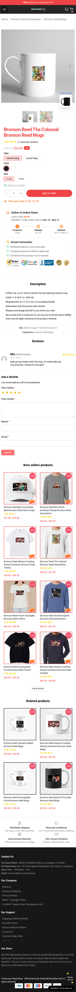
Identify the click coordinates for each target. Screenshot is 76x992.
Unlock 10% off (70, 978)
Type (6, 153)
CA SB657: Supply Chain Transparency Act (22, 904)
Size (6, 174)
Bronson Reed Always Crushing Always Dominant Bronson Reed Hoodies (55, 670)
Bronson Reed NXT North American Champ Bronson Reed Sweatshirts (55, 510)
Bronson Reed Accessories (26, 19)
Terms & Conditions (11, 891)
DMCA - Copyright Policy (14, 900)
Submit (7, 452)
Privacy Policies (9, 895)
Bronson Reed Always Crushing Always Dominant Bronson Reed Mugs (55, 746)
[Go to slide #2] (46, 116)
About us (6, 887)
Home (4, 19)
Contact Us (7, 932)
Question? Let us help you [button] (61, 988)
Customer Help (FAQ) (12, 936)
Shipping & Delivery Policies (15, 918)
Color (6, 163)
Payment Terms (9, 923)
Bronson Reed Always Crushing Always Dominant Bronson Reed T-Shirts (19, 564)
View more (38, 689)
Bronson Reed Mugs (55, 19)
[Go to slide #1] (29, 116)
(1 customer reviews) (28, 142)
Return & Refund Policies (14, 927)
